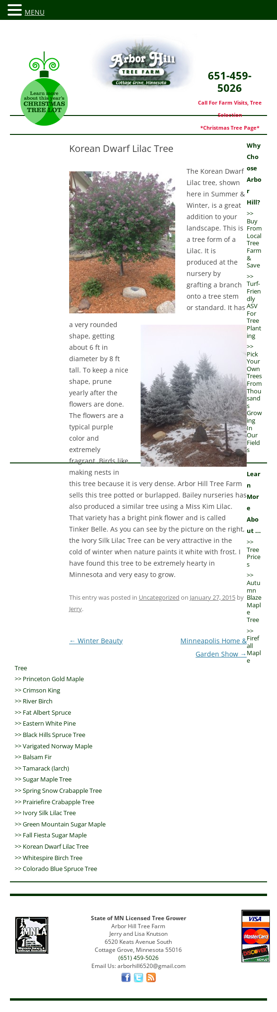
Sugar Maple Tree (47, 779)
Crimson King (41, 690)
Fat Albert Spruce (47, 712)
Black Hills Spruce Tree (54, 734)
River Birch (38, 701)
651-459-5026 (230, 93)
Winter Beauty (96, 640)
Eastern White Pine (49, 723)
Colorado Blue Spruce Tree (60, 868)
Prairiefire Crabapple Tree (58, 802)
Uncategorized (159, 597)
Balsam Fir (37, 757)
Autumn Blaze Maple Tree (254, 601)
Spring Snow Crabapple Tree (62, 790)
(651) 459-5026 (138, 958)
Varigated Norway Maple (57, 746)
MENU (35, 12)
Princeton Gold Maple (53, 679)
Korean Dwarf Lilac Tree (56, 846)
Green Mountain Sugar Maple (64, 824)
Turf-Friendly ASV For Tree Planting (254, 309)
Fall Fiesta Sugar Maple (55, 835)
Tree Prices (253, 556)
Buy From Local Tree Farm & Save (254, 243)
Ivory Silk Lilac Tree (49, 812)
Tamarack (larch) (46, 768)
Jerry (75, 608)
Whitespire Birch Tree (52, 857)
